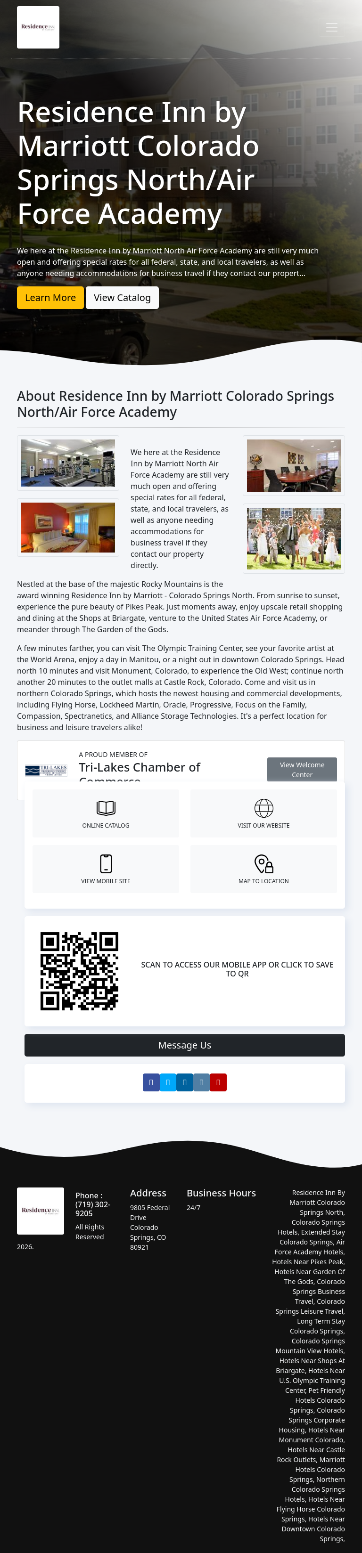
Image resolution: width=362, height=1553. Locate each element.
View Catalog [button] (122, 297)
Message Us (185, 1045)
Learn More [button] (50, 297)
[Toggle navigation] (332, 27)
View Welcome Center (302, 769)
